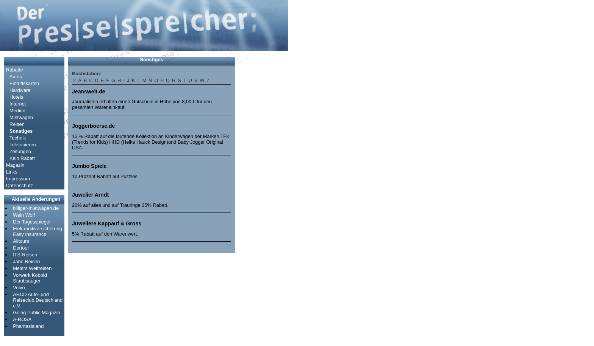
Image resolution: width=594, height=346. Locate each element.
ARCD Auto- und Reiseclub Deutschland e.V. (38, 300)
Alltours (21, 241)
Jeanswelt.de (88, 91)
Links (11, 172)
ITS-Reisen (25, 255)
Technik (17, 138)
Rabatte (14, 70)
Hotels (16, 97)
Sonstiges (21, 131)
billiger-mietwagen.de (36, 208)
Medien (17, 110)
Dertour (21, 248)
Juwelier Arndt (90, 195)
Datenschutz (19, 185)
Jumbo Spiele (89, 166)
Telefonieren (22, 144)
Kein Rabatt (22, 158)
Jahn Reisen (26, 261)
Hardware (19, 90)
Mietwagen (21, 117)
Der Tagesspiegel (31, 222)
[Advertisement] (261, 170)
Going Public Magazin (36, 312)
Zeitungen (20, 151)
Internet (17, 104)
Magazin (15, 165)
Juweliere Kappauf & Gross (106, 223)
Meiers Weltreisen (32, 268)
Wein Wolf (24, 215)
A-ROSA (22, 319)
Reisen (17, 124)
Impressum (18, 179)
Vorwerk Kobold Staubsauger (30, 278)
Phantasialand (28, 326)
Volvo (19, 287)
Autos (15, 76)
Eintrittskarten (24, 83)
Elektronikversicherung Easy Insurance (37, 231)
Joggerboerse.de (93, 126)
